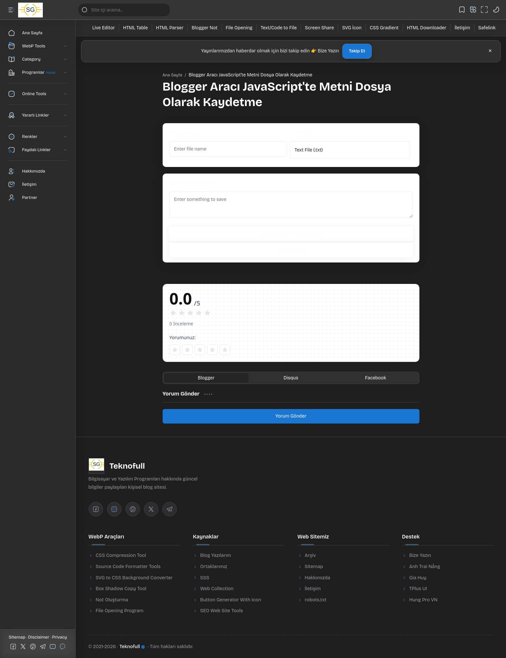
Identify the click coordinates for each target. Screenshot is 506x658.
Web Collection (216, 588)
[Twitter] (151, 509)
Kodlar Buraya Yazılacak (195, 183)
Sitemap (18, 637)
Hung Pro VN (423, 600)
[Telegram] (169, 509)
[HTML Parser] (170, 28)
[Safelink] (487, 28)
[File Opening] (239, 28)
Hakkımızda (318, 578)
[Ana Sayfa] (38, 33)
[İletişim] (462, 28)
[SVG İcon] (352, 28)
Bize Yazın (420, 555)
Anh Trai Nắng (424, 566)
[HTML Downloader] (427, 28)
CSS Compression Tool (121, 555)
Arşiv (310, 555)
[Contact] (38, 184)
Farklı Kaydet (304, 133)
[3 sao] (200, 349)
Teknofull (132, 646)
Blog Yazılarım (215, 555)
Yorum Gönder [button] (290, 416)
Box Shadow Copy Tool (121, 588)
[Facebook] (96, 509)
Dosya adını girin (187, 133)
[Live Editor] (104, 28)
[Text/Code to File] (279, 28)
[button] (11, 10)
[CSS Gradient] (384, 28)
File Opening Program (120, 611)
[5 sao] (225, 349)
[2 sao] (187, 349)
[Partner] (38, 197)
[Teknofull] (30, 10)
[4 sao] (212, 349)
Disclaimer (39, 637)
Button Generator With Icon (230, 600)
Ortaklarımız (213, 566)
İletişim (313, 588)
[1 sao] (175, 349)
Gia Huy (417, 578)
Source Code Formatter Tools (128, 566)
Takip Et (357, 51)
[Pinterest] (132, 509)
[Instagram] (114, 509)
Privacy (59, 637)
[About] (38, 171)
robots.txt (316, 600)
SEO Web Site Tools (221, 611)
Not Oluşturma (112, 600)
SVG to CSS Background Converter (134, 578)
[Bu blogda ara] (124, 9)
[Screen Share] (319, 28)
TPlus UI (418, 588)
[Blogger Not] (205, 28)
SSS (204, 578)
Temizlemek (291, 250)
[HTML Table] (135, 28)
